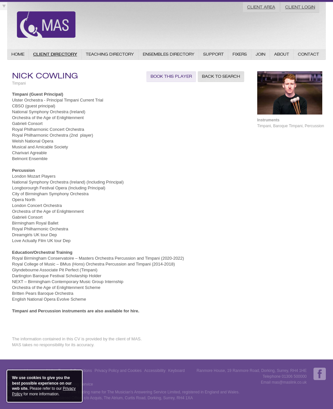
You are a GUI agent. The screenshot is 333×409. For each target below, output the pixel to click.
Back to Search (221, 76)
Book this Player (171, 76)
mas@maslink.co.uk (289, 382)
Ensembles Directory (168, 54)
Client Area (261, 7)
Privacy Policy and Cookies (118, 370)
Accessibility (155, 370)
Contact (308, 54)
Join (260, 54)
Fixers (240, 54)
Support (213, 54)
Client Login (300, 7)
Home (17, 54)
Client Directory (55, 54)
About (281, 54)
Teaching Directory (110, 54)
